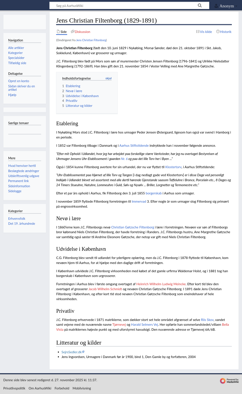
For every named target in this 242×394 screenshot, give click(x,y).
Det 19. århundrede (21, 223)
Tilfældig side (17, 63)
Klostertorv (173, 167)
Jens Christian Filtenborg (91, 40)
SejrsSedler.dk (72, 352)
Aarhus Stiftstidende (134, 145)
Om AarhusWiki (40, 388)
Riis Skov (207, 320)
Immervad (139, 201)
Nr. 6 (124, 159)
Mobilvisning (82, 388)
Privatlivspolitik (14, 388)
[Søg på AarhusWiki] (129, 5)
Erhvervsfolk (16, 218)
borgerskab (154, 193)
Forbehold (62, 388)
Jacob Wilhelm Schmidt (105, 289)
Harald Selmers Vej (144, 324)
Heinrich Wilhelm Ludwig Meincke (161, 284)
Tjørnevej (119, 324)
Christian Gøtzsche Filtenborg (132, 227)
